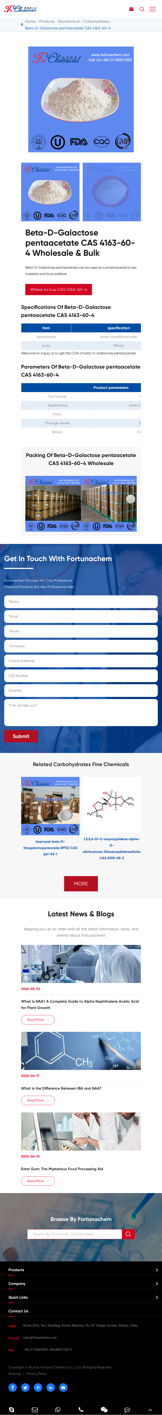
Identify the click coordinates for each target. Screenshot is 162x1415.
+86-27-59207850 (35, 1349)
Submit (21, 736)
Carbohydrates (96, 21)
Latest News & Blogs (81, 914)
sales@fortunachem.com (40, 1337)
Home (30, 21)
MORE (81, 884)
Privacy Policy (36, 1374)
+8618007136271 (60, 1349)
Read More (38, 1020)
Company (16, 1283)
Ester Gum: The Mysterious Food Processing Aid (62, 1169)
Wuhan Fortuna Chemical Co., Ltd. (60, 1367)
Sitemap (14, 1374)
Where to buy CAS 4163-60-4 (58, 289)
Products (46, 21)
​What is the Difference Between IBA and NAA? (61, 1088)
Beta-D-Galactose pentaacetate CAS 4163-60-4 (68, 28)
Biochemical (69, 21)
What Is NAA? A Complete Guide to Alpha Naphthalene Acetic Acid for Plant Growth (80, 1004)
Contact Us (18, 1311)
